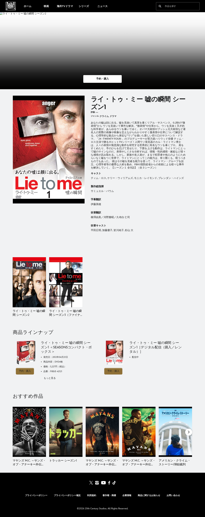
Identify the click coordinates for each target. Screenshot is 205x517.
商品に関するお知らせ (149, 495)
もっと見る (50, 378)
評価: (93, 112)
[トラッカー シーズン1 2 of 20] (65, 432)
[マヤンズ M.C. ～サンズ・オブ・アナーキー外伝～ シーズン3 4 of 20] (139, 432)
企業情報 (126, 495)
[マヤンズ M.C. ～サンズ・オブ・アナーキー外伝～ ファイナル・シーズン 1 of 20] (29, 432)
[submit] (160, 6)
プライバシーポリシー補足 (67, 495)
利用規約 (91, 495)
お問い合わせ (173, 495)
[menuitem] (27, 6)
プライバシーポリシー (36, 495)
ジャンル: (95, 116)
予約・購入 (25, 371)
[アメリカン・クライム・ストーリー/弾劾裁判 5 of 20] (175, 432)
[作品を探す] (175, 6)
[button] (102, 79)
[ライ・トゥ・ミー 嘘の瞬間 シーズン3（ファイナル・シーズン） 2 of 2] (65, 282)
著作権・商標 (109, 495)
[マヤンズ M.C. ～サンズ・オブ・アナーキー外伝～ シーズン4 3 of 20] (102, 432)
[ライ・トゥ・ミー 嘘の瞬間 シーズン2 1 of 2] (29, 282)
